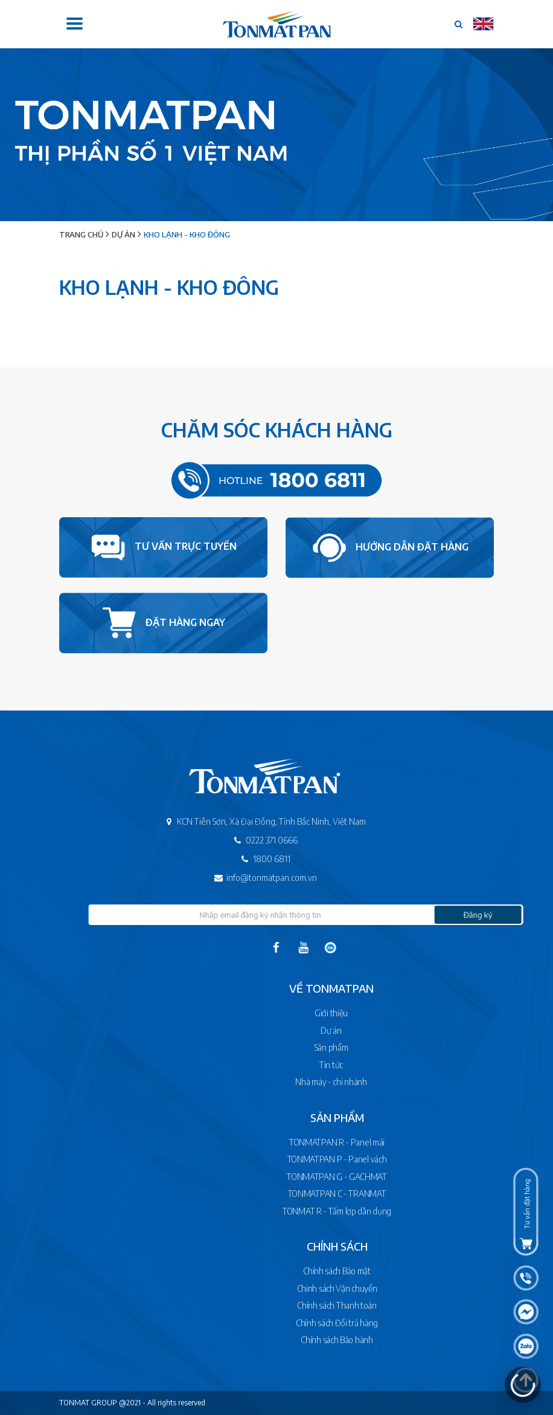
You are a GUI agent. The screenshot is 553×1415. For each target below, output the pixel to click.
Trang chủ (81, 234)
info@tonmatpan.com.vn (247, 877)
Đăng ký (502, 915)
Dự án (123, 234)
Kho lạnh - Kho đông (187, 234)
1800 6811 (247, 859)
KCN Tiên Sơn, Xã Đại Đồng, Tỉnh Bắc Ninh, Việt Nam (246, 821)
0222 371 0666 (247, 840)
